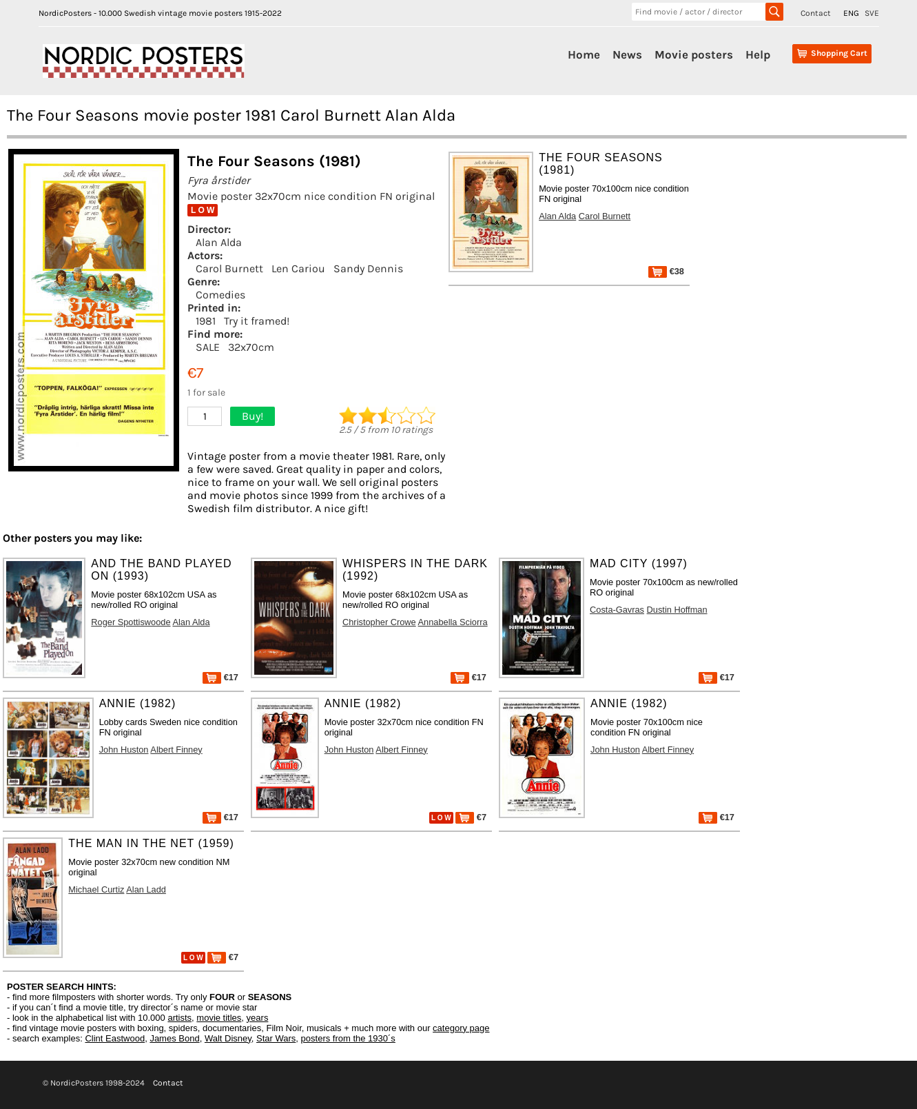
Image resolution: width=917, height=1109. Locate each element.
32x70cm (251, 347)
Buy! (252, 416)
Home (584, 54)
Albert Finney (176, 749)
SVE (872, 13)
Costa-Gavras (617, 609)
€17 (220, 677)
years (258, 1018)
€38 (666, 271)
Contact (816, 13)
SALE (208, 347)
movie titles (218, 1018)
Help (757, 54)
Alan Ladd (146, 889)
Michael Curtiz (96, 889)
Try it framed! (256, 320)
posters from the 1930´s (348, 1038)
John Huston (124, 749)
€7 (470, 817)
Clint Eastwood (115, 1038)
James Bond (174, 1038)
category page (461, 1028)
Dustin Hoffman (677, 609)
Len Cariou (298, 268)
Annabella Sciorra (453, 622)
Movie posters (694, 54)
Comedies (220, 294)
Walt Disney (228, 1038)
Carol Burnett (229, 268)
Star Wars (276, 1038)
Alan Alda (219, 242)
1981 (206, 320)
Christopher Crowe (379, 622)
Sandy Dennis (368, 268)
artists (179, 1018)
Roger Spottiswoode (130, 622)
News (627, 54)
